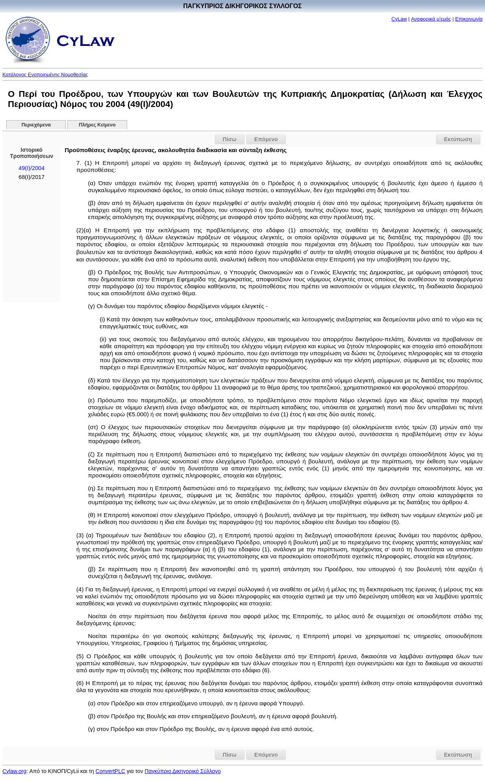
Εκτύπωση (458, 139)
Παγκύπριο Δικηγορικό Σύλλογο (183, 771)
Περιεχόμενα (36, 125)
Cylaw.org (14, 771)
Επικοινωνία (469, 19)
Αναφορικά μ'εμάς (431, 19)
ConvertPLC (110, 771)
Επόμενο (266, 139)
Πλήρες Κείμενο (97, 125)
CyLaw (399, 19)
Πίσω (229, 139)
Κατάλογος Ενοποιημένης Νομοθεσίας (45, 74)
